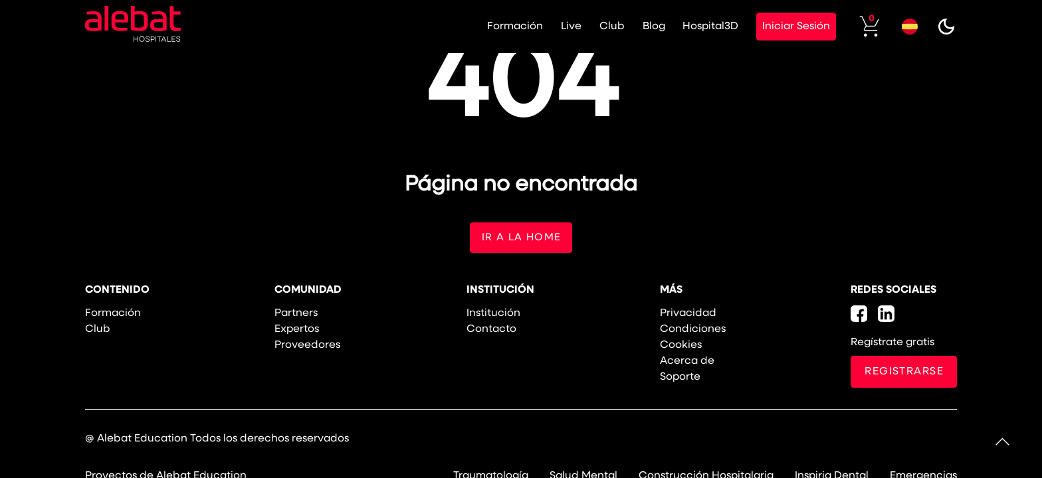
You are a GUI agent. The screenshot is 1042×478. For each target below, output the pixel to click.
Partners (296, 314)
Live (550, 26)
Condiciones (693, 330)
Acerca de (687, 362)
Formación (491, 26)
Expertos (296, 330)
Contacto (491, 330)
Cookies (681, 346)
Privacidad (688, 314)
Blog (640, 26)
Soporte (680, 377)
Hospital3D (700, 26)
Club (594, 26)
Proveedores (307, 346)
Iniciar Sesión (789, 26)
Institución (493, 314)
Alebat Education (142, 439)
